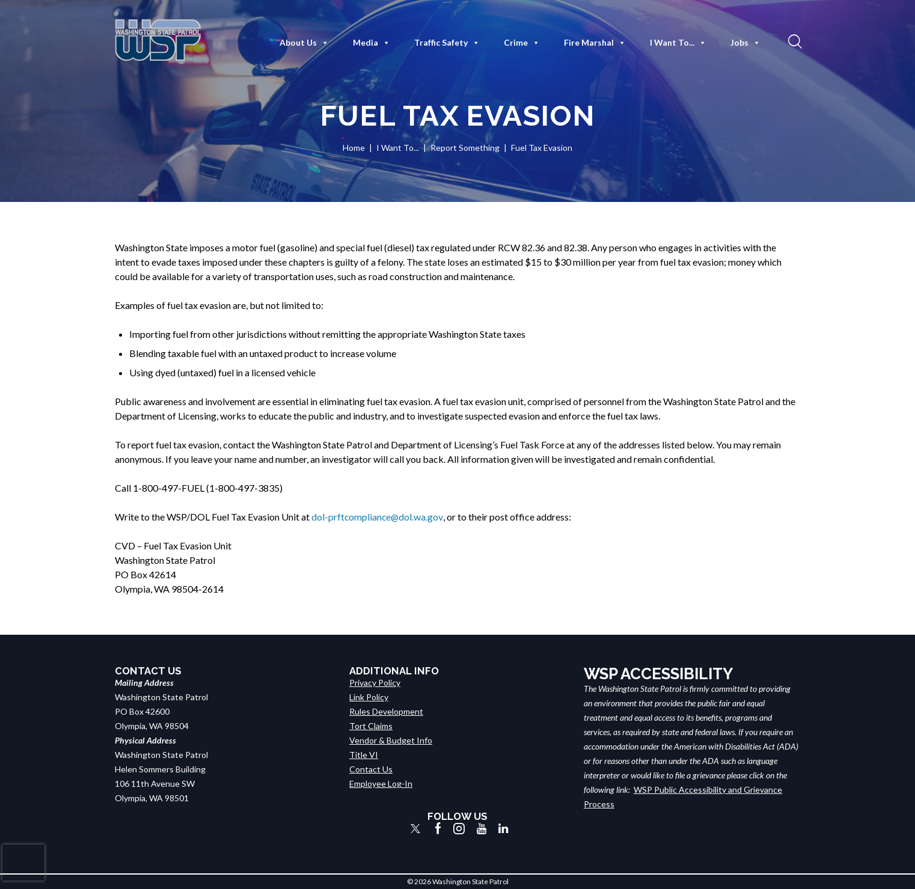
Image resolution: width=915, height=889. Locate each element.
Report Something (465, 147)
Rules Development (386, 711)
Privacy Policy (374, 682)
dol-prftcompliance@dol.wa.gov (377, 516)
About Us (304, 43)
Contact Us (371, 769)
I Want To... (678, 43)
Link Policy (368, 697)
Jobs (745, 43)
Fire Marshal (595, 43)
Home (354, 147)
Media (371, 43)
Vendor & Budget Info (390, 740)
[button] (793, 40)
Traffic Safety (447, 43)
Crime (522, 43)
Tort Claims (371, 726)
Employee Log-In (380, 783)
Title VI (363, 755)
